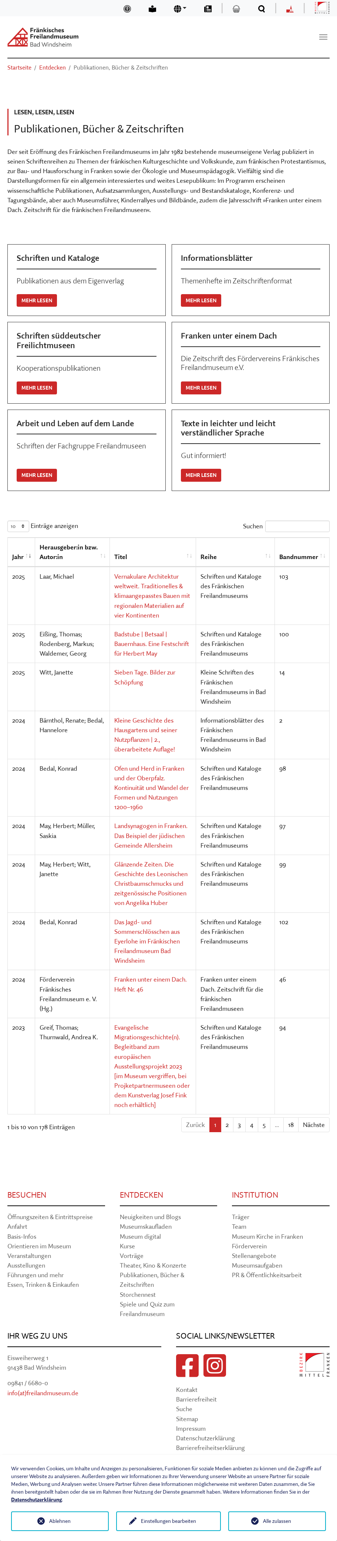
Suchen (286, 526)
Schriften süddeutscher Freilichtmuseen (59, 340)
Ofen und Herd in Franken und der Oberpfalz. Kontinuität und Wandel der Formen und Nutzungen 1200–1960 (151, 787)
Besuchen (26, 1195)
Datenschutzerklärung (205, 1438)
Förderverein (249, 1246)
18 (291, 1124)
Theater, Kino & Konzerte (153, 1265)
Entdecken (141, 1195)
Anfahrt (17, 1226)
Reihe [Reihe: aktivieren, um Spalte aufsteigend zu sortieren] (208, 557)
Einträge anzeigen (42, 526)
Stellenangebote (254, 1255)
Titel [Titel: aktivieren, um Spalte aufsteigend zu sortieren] (120, 557)
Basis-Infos (21, 1236)
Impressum (191, 1428)
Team (239, 1226)
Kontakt (187, 1389)
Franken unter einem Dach (229, 335)
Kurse (127, 1246)
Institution (255, 1195)
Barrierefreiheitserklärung (210, 1447)
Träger (240, 1217)
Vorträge (132, 1255)
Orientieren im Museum (39, 1246)
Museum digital (140, 1236)
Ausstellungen (26, 1265)
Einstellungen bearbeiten (168, 1521)
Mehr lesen (36, 300)
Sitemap (187, 1419)
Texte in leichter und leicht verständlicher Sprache (228, 428)
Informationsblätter (217, 258)
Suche (184, 1409)
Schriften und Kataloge (58, 258)
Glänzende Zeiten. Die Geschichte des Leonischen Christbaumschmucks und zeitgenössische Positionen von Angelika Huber (151, 883)
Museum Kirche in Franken (267, 1236)
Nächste (314, 1124)
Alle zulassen (277, 1521)
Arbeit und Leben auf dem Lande (75, 423)
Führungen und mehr (35, 1275)
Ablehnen (60, 1521)
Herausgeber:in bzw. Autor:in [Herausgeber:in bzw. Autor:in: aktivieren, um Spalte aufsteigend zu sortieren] (69, 552)
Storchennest (138, 1294)
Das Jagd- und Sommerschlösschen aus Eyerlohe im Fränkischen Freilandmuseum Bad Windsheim (147, 941)
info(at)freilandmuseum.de (42, 1393)
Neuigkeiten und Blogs (150, 1217)
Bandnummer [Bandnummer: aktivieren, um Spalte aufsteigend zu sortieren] (298, 557)
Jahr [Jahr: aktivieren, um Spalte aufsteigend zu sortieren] (18, 557)
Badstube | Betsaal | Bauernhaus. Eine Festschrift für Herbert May (151, 643)
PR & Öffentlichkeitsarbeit (267, 1275)
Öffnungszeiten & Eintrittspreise (50, 1217)
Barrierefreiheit (196, 1399)
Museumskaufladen (146, 1226)
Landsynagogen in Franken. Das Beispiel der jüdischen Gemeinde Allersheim (151, 835)
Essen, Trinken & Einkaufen (43, 1284)
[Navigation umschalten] (323, 37)
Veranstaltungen (29, 1255)
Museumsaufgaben (257, 1265)
